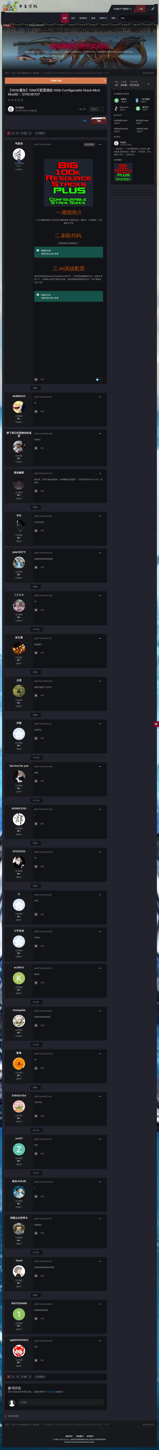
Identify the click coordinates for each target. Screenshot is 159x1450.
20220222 (19, 851)
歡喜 (18, 1052)
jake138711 (19, 552)
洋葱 (18, 723)
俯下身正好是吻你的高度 (18, 434)
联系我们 (90, 1436)
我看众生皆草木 (19, 1217)
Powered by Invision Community (74, 1442)
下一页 (23, 133)
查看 (65, 18)
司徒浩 (21, 107)
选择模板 (80, 1436)
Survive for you (18, 765)
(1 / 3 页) (40, 133)
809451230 (19, 808)
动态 (73, 18)
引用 (42, 379)
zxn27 (19, 1138)
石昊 (18, 680)
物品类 (34, 110)
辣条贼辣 (19, 472)
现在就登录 (51, 1392)
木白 (18, 515)
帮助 (113, 18)
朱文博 (19, 637)
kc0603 (19, 967)
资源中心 (103, 18)
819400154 (19, 1095)
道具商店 (83, 18)
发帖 (85, 121)
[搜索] (134, 18)
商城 (93, 18)
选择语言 (69, 1436)
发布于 (42, 144)
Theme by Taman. (89, 1442)
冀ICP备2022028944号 (78, 1439)
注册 (141, 9)
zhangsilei (19, 1010)
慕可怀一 (146, 107)
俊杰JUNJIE (19, 1181)
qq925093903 (19, 1340)
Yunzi (19, 1260)
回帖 (99, 121)
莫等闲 (123, 99)
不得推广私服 (55, 80)
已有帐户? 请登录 (122, 9)
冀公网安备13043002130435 (96, 1439)
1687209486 (19, 1303)
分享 (82, 109)
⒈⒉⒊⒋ (19, 594)
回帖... (24, 1402)
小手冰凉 (19, 930)
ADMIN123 (19, 396)
